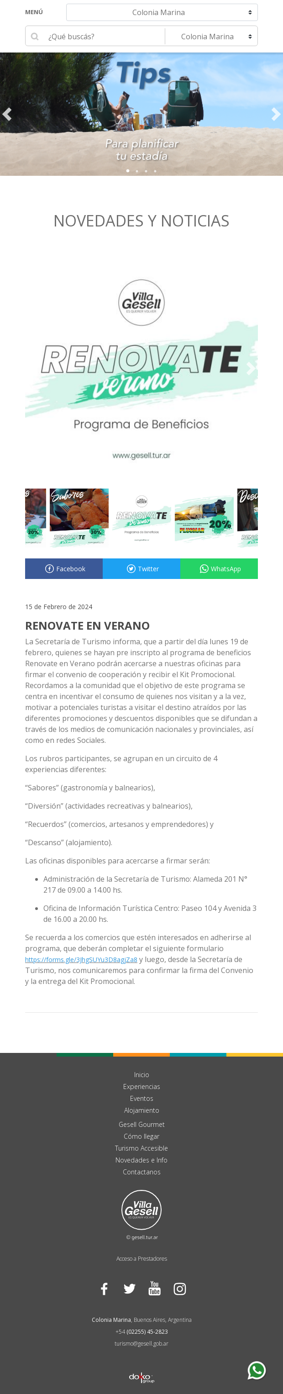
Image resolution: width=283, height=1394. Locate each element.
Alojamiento (141, 1110)
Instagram (179, 1288)
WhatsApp (219, 568)
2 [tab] (137, 171)
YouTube (154, 1288)
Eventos (141, 1098)
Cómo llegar (141, 1136)
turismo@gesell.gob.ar (141, 1343)
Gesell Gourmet (142, 1124)
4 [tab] (155, 171)
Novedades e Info (141, 1160)
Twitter (141, 568)
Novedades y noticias (141, 220)
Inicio (141, 1074)
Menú (34, 12)
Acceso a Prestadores (141, 1258)
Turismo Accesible (141, 1148)
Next (276, 114)
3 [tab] (146, 171)
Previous (7, 114)
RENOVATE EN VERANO (87, 625)
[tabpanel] (141, 114)
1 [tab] (127, 171)
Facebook (63, 568)
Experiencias (141, 1086)
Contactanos (142, 1172)
